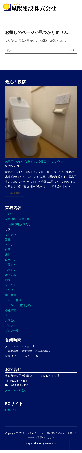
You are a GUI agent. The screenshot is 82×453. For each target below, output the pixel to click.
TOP (8, 217)
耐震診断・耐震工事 (17, 222)
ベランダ (10, 272)
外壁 (8, 252)
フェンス (10, 288)
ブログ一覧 (12, 333)
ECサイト (11, 413)
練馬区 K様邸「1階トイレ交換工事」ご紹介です (35, 164)
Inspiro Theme (33, 446)
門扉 (8, 283)
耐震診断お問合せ (20, 227)
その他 (9, 293)
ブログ (9, 328)
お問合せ (10, 323)
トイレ (9, 247)
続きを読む (17, 195)
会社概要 (10, 313)
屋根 (8, 257)
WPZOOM (50, 446)
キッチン (10, 237)
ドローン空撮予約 (20, 308)
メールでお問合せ (16, 393)
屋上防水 (10, 278)
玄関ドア (10, 267)
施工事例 (10, 298)
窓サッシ (10, 262)
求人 (8, 318)
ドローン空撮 (13, 303)
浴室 (8, 242)
